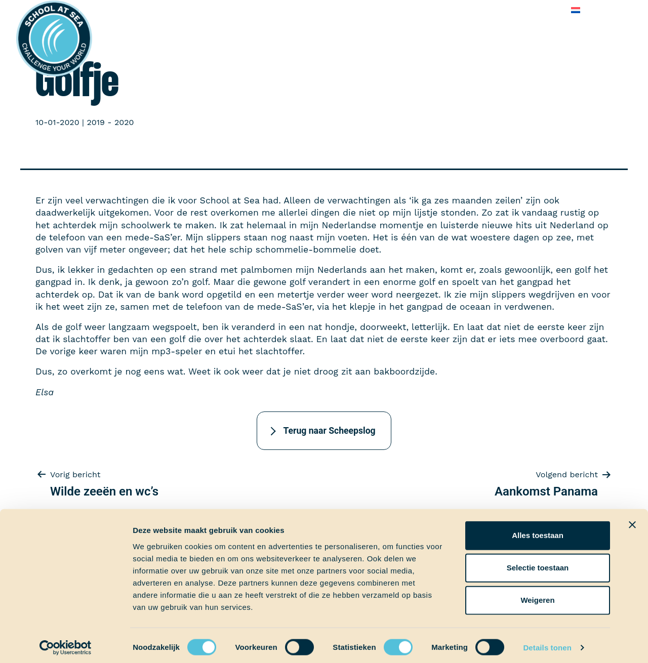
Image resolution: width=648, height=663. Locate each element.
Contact (543, 10)
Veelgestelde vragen (475, 10)
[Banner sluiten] (632, 520)
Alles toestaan (537, 530)
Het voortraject (107, 10)
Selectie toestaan (538, 563)
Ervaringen (223, 10)
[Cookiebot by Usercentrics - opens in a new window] (65, 643)
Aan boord (170, 10)
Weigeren (537, 595)
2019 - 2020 (110, 122)
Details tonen (547, 643)
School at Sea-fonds (296, 10)
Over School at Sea (386, 10)
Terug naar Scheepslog (329, 431)
